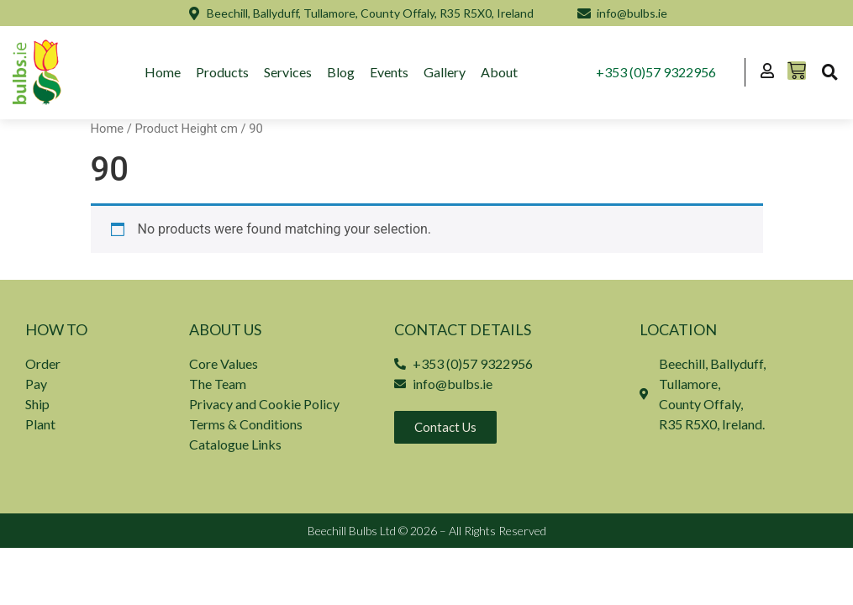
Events (389, 72)
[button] (829, 72)
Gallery (445, 72)
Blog (341, 72)
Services (288, 72)
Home (163, 72)
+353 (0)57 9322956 (657, 72)
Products (222, 72)
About (499, 72)
